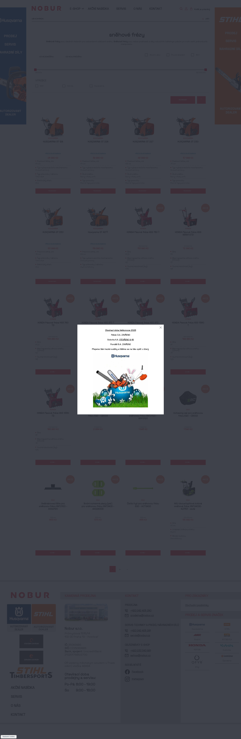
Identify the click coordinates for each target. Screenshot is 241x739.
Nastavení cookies (9, 736)
